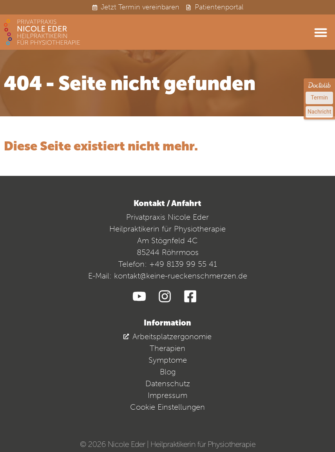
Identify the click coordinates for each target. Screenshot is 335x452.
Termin (319, 97)
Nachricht (319, 111)
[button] (321, 32)
